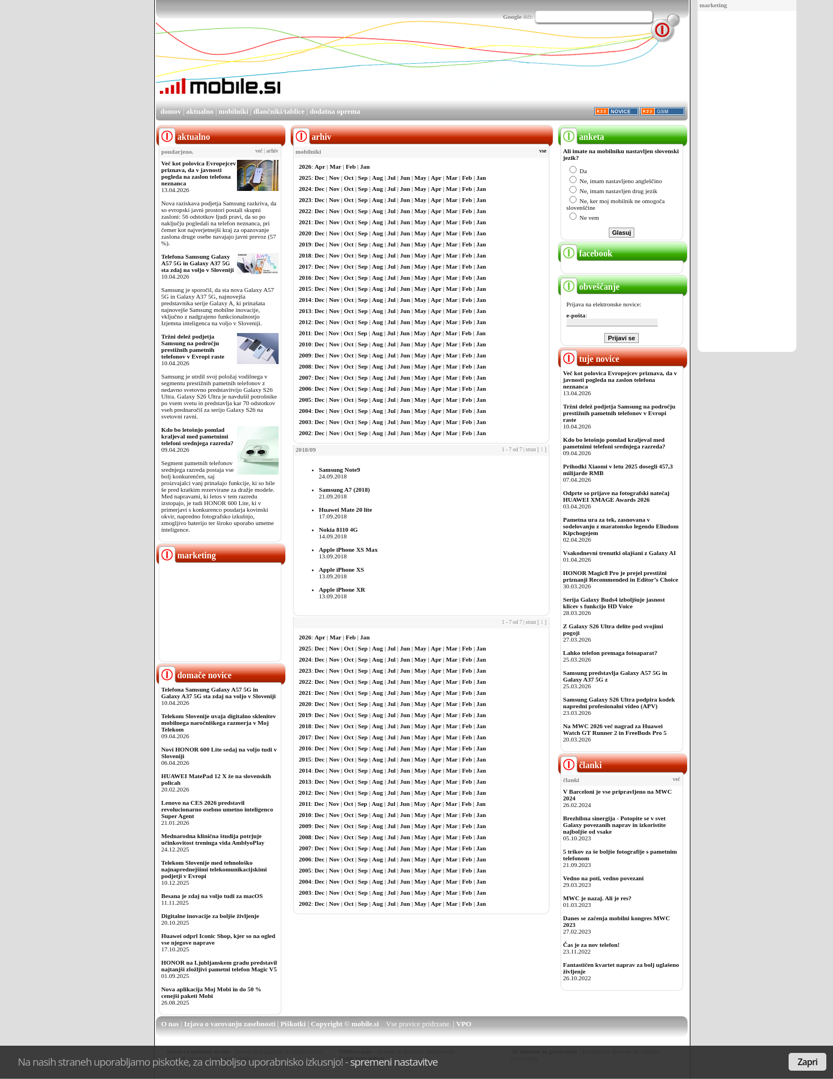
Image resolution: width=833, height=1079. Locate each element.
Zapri (807, 1062)
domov (170, 111)
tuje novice (590, 359)
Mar (335, 166)
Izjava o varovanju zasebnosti (230, 1024)
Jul (391, 177)
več (258, 151)
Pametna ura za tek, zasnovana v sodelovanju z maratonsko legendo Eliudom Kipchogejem (621, 526)
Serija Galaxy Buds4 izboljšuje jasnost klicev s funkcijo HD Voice (614, 602)
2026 (305, 166)
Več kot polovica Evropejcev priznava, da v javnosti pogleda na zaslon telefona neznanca (198, 173)
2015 (305, 288)
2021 (305, 222)
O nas (170, 1024)
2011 (305, 333)
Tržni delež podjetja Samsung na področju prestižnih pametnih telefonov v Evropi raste (193, 346)
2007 (305, 377)
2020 (305, 233)
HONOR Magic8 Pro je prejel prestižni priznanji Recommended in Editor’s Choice (620, 576)
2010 (305, 344)
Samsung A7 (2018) (344, 489)
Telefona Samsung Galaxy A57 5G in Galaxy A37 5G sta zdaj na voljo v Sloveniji (197, 263)
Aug (377, 177)
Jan (365, 166)
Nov (334, 177)
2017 (305, 266)
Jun (405, 177)
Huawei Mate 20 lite (345, 509)
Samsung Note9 (339, 469)
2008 (305, 366)
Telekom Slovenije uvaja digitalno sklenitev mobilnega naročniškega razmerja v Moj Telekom (218, 723)
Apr (320, 166)
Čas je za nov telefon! (591, 944)
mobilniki (233, 111)
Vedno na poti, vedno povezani (603, 878)
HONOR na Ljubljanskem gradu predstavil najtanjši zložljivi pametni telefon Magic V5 (219, 965)
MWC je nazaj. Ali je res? (597, 898)
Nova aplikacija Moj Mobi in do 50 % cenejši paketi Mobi (211, 992)
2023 (305, 199)
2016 (305, 277)
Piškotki (293, 1024)
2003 (305, 422)
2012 (305, 322)
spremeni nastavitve (394, 1061)
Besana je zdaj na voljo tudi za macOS (212, 896)
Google (512, 16)
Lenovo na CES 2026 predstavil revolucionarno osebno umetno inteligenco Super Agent (217, 809)
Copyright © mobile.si (345, 1024)
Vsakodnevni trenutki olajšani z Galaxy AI (619, 552)
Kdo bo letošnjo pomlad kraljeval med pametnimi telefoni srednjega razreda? (197, 436)
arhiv (272, 151)
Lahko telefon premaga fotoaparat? (610, 652)
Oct (349, 177)
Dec (320, 177)
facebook (587, 253)
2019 (305, 244)
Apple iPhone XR (342, 589)
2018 (305, 255)
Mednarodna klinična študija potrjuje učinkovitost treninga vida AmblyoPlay (213, 839)
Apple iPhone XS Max (348, 549)
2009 (305, 355)
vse (543, 151)
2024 (305, 188)
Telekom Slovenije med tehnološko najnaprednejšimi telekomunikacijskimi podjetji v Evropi (214, 869)
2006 (305, 388)
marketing (714, 5)
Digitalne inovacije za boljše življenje (210, 915)
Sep (362, 177)
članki (581, 765)
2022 (305, 211)
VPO (463, 1024)
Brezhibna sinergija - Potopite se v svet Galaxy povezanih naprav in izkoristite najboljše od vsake (614, 825)
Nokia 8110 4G (338, 529)
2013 (305, 310)
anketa (582, 137)
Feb (351, 166)
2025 (305, 177)
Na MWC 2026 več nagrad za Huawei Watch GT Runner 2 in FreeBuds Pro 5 (615, 729)
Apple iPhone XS (341, 569)
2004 (305, 410)
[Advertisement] (747, 182)
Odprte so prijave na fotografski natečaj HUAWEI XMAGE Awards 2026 (616, 496)
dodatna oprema (335, 111)
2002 (305, 433)
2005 (305, 399)
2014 (305, 299)
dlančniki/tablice (278, 111)
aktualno (200, 111)
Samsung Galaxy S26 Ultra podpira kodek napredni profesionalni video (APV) (619, 702)
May (421, 177)
